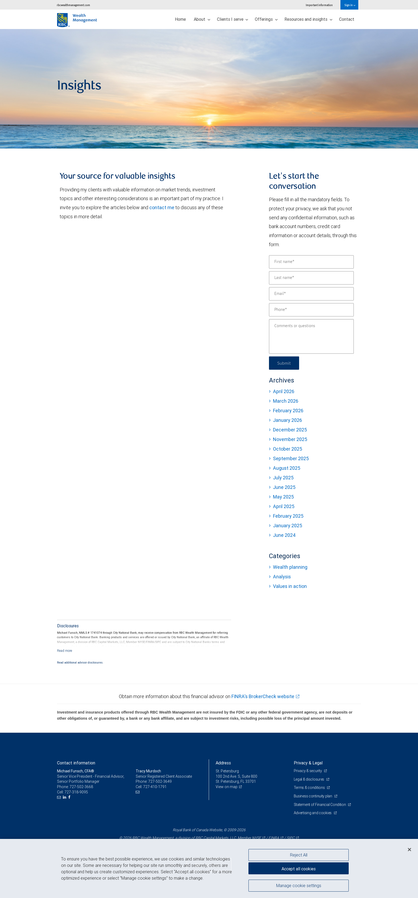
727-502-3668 (81, 786)
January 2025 (287, 525)
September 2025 (291, 458)
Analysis (282, 577)
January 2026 (287, 420)
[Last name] (311, 278)
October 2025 (287, 449)
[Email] (311, 293)
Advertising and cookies (313, 812)
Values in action (290, 586)
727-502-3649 (160, 781)
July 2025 (283, 478)
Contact (346, 19)
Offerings (266, 19)
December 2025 (290, 430)
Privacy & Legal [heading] (308, 762)
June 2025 (284, 487)
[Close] (409, 849)
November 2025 (290, 439)
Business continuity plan (313, 796)
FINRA (273, 837)
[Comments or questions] (311, 336)
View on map (227, 786)
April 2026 (283, 391)
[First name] (311, 262)
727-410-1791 (155, 786)
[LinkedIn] (65, 797)
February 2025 (288, 516)
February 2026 (288, 410)
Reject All (298, 855)
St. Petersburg (227, 771)
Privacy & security (308, 770)
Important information (319, 5)
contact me (161, 207)
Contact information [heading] (76, 762)
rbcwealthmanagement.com (73, 5)
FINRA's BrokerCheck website (262, 696)
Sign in (349, 5)
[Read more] (64, 651)
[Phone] (311, 309)
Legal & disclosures (309, 779)
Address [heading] (223, 762)
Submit (284, 362)
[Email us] (59, 797)
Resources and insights (308, 19)
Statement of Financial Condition (320, 804)
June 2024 (284, 535)
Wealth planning (290, 567)
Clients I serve (232, 19)
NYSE (256, 837)
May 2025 (283, 497)
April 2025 (283, 506)
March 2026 (285, 401)
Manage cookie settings (298, 885)
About (202, 19)
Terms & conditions (310, 787)
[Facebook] (70, 797)
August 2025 (286, 468)
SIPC (291, 837)
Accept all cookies (299, 868)
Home (180, 19)
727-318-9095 (76, 792)
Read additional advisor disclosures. (80, 662)
